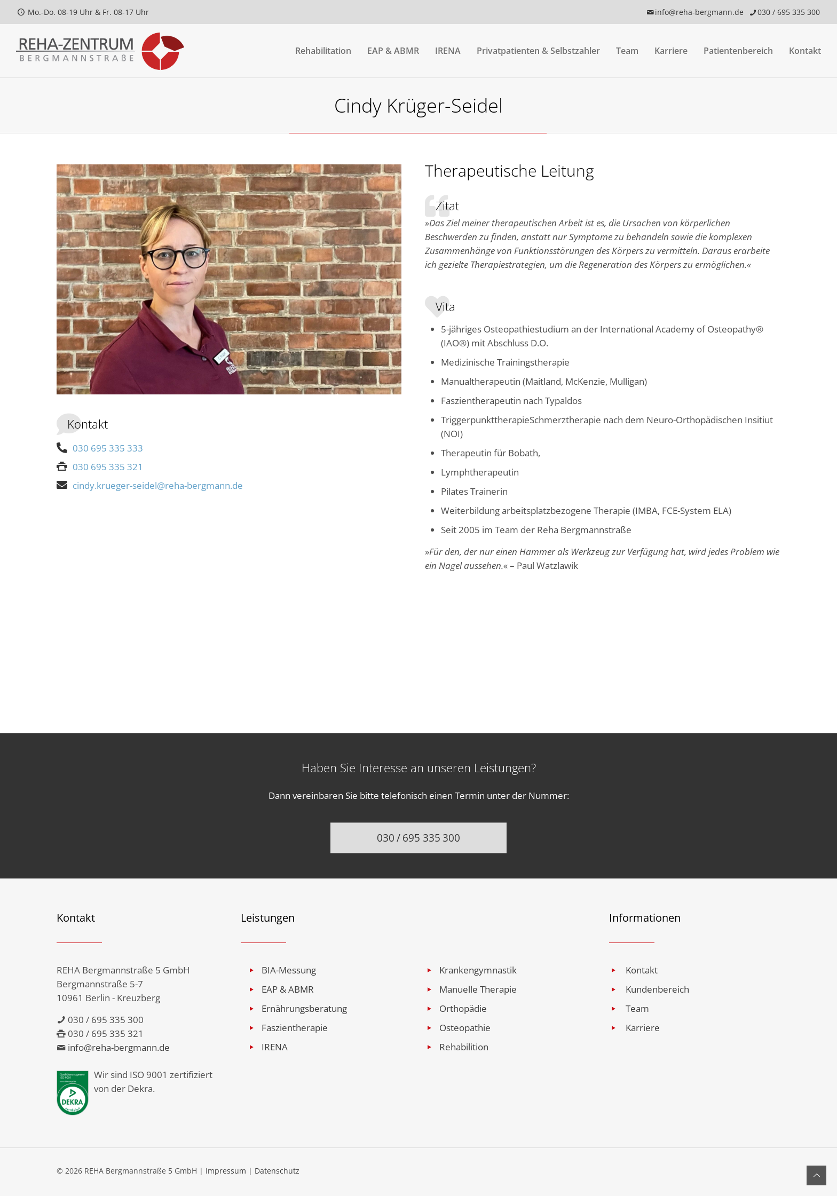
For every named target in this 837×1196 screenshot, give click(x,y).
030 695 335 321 (100, 467)
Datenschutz (277, 1171)
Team (637, 1008)
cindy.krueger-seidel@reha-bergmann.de (150, 485)
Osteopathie (465, 1027)
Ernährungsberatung (304, 1008)
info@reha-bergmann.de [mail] (699, 12)
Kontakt (642, 970)
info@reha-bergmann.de (119, 1047)
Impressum (226, 1171)
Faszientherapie (295, 1027)
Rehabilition (463, 1047)
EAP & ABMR (288, 989)
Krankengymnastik (478, 970)
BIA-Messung (289, 970)
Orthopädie (463, 1008)
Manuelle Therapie (478, 989)
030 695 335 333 (100, 448)
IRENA (275, 1047)
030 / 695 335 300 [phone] (788, 12)
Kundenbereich (657, 989)
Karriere (643, 1027)
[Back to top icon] (816, 1175)
